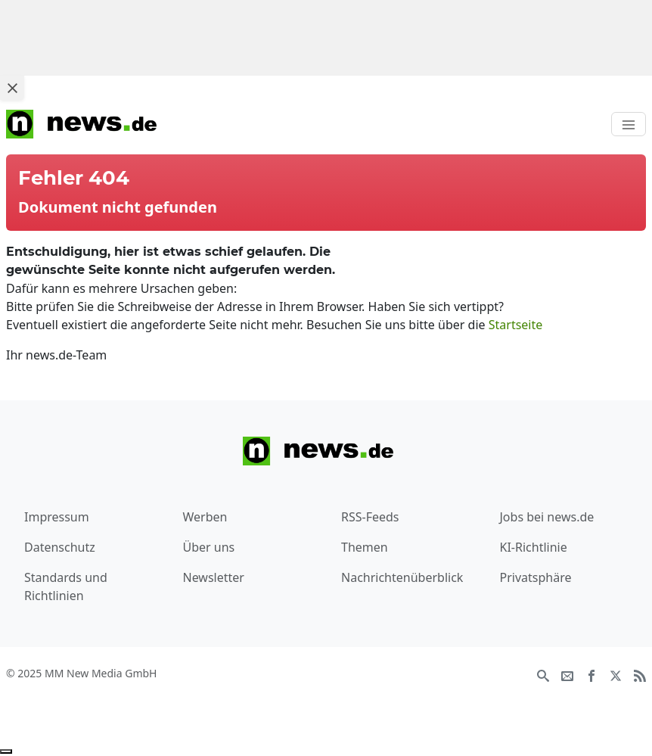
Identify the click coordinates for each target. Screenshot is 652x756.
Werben (205, 517)
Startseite (516, 324)
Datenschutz (59, 547)
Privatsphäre (536, 577)
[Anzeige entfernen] (6, 751)
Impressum (56, 517)
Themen (364, 547)
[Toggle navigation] (628, 124)
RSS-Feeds (370, 517)
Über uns (209, 547)
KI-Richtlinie (533, 547)
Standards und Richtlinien (65, 586)
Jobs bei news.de (547, 517)
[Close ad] (12, 88)
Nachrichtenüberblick (402, 577)
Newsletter (213, 577)
